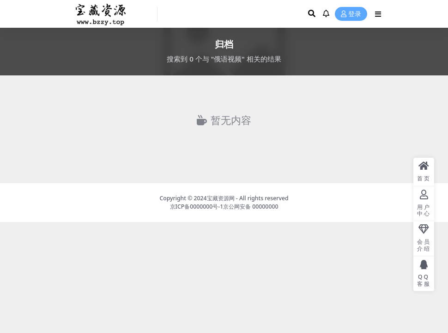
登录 (351, 14)
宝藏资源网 (221, 198)
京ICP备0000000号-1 (197, 206)
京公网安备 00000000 (250, 206)
